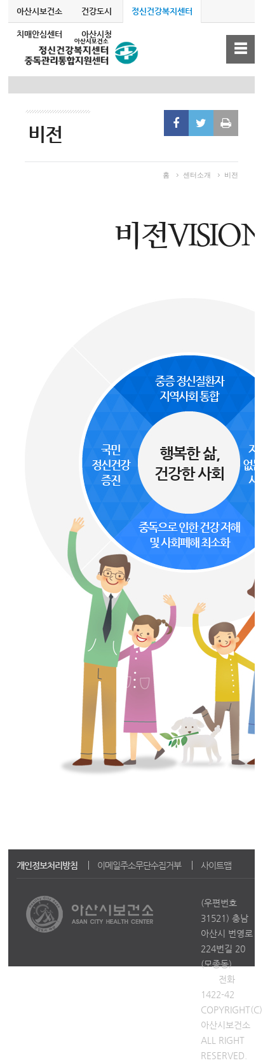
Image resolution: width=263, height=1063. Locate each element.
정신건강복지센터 (162, 11)
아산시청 (96, 34)
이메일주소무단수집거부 (139, 865)
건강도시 (96, 11)
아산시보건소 (39, 11)
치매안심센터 (39, 34)
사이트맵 (216, 865)
